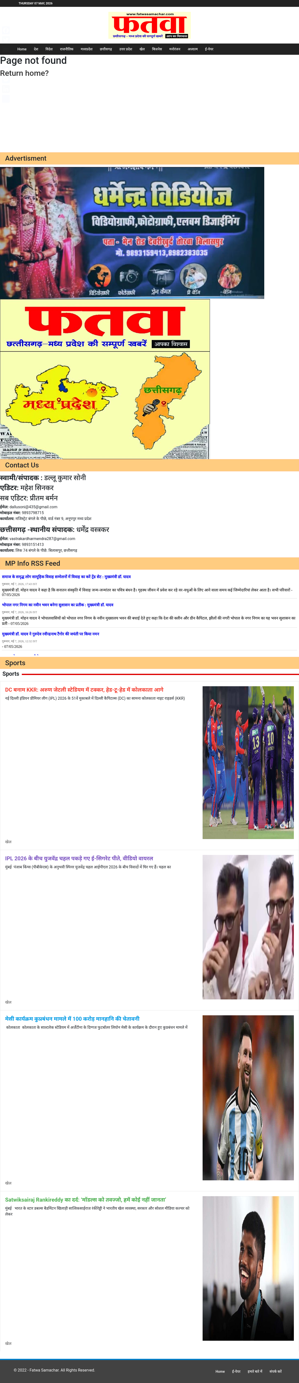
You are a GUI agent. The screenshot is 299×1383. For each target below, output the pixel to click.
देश (36, 49)
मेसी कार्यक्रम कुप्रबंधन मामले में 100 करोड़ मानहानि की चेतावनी (72, 1019)
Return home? (24, 73)
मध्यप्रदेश (86, 49)
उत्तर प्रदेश (125, 49)
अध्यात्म (193, 49)
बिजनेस (157, 49)
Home (22, 49)
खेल (142, 49)
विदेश (49, 49)
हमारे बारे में (255, 1371)
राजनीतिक (66, 49)
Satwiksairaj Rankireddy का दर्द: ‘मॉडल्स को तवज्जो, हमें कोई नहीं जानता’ (85, 1200)
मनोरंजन (174, 49)
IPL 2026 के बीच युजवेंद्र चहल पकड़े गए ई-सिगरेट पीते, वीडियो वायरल (79, 858)
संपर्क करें (276, 1371)
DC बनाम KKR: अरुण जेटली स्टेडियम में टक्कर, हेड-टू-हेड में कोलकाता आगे (84, 690)
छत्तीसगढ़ (106, 49)
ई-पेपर (209, 49)
